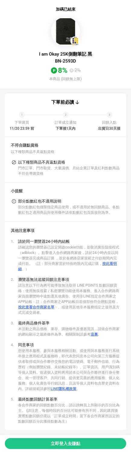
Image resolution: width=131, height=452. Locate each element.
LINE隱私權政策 (63, 389)
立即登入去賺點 (65, 443)
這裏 (94, 334)
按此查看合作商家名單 (36, 307)
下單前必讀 (62, 102)
